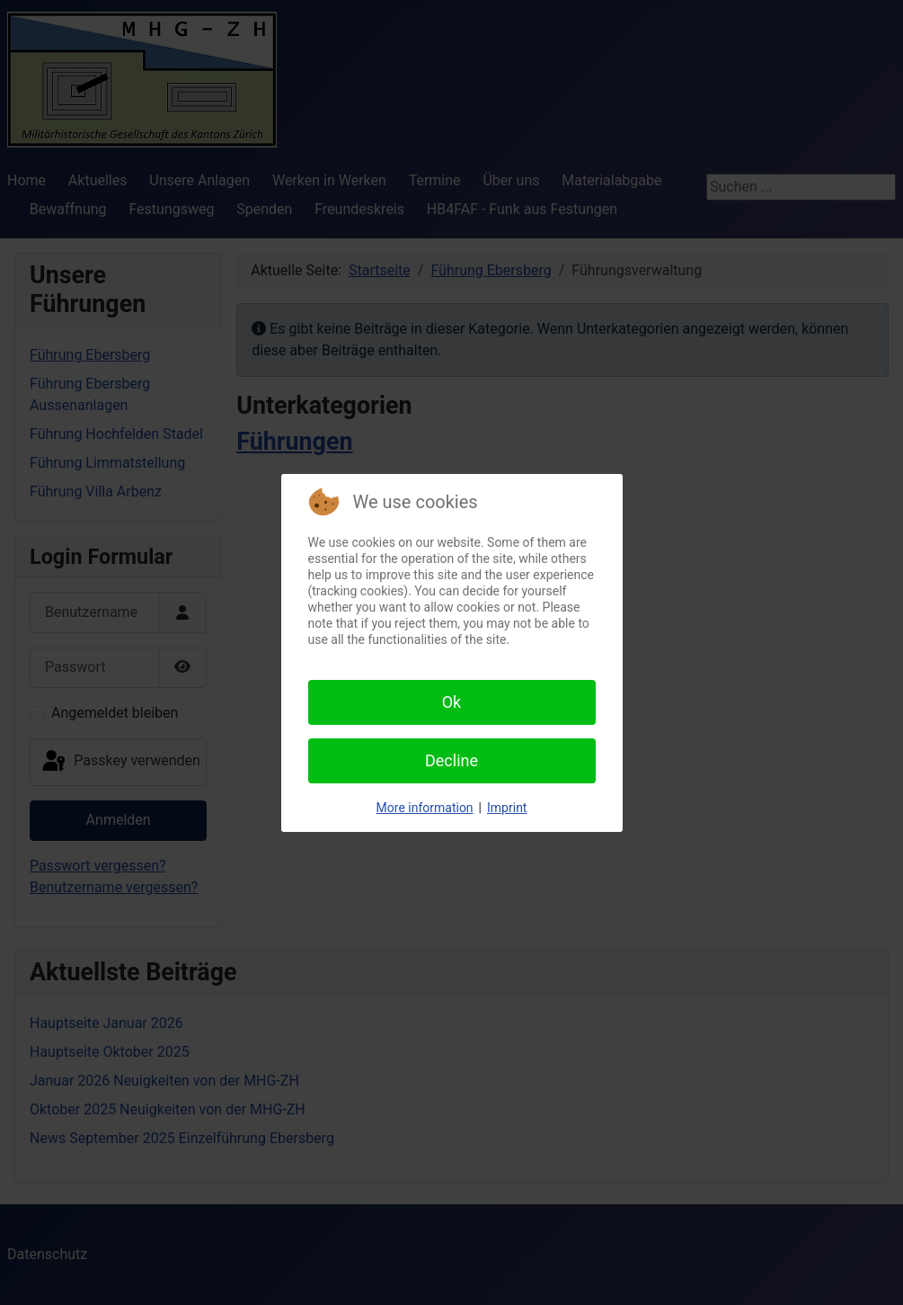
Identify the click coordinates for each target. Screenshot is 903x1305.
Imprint (507, 807)
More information (425, 807)
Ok (452, 702)
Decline (451, 760)
